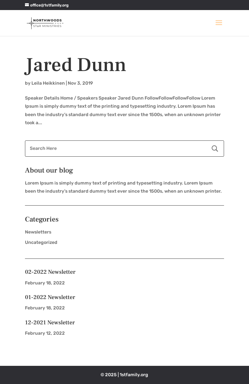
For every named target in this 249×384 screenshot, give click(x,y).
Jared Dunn (75, 65)
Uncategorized (41, 242)
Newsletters (38, 232)
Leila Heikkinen (48, 83)
